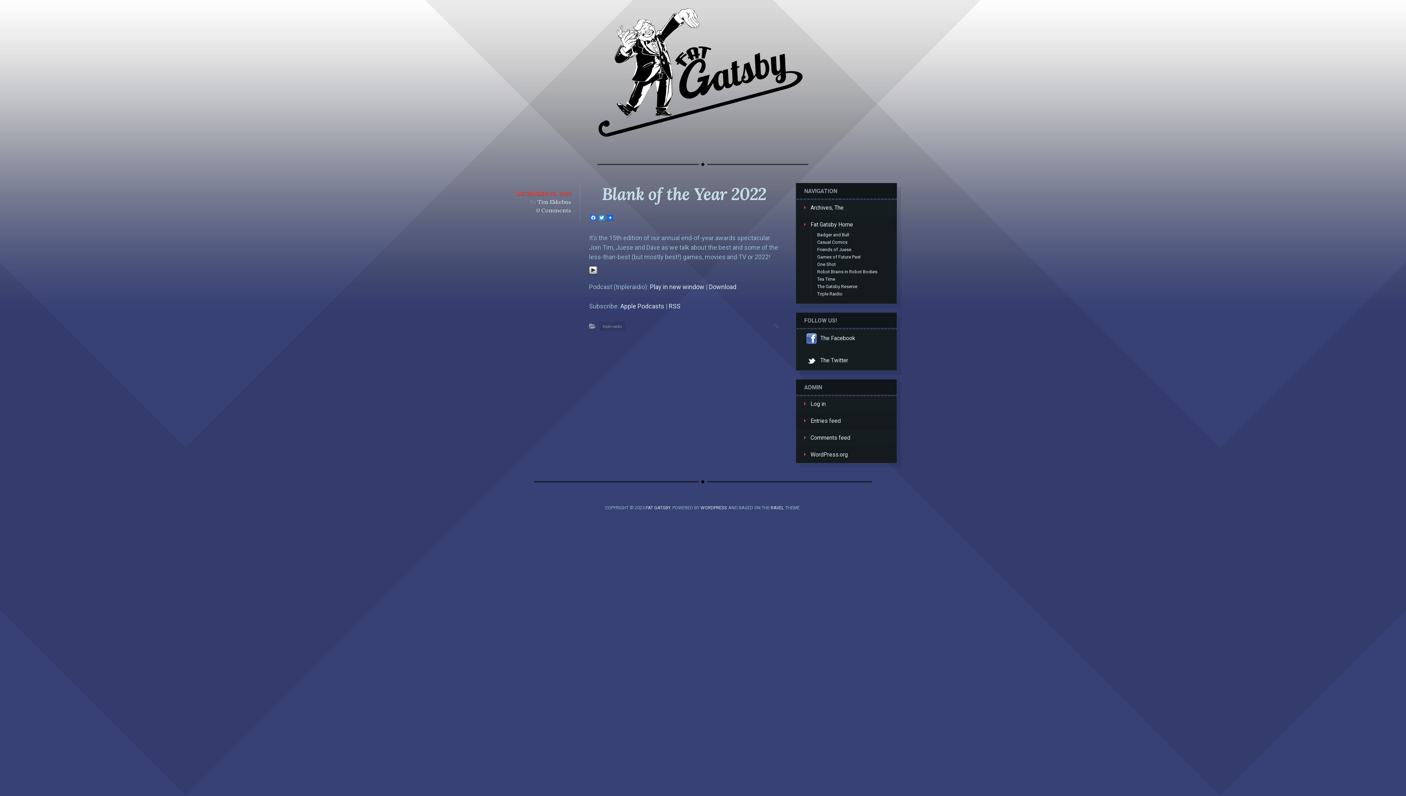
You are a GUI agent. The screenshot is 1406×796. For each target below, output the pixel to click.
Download (722, 287)
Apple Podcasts (642, 306)
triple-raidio (612, 326)
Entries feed (826, 421)
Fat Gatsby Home (832, 224)
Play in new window (677, 287)
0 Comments (553, 210)
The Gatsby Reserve (837, 286)
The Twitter (826, 360)
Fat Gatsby (658, 507)
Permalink (769, 325)
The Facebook (829, 338)
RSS (675, 306)
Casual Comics (832, 242)
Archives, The (827, 207)
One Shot (826, 264)
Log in (818, 404)
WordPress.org (829, 454)
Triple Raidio (830, 294)
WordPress (714, 507)
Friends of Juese (834, 249)
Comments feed (830, 437)
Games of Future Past (839, 257)
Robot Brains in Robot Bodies (847, 271)
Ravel (777, 507)
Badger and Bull (833, 234)
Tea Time (826, 279)
